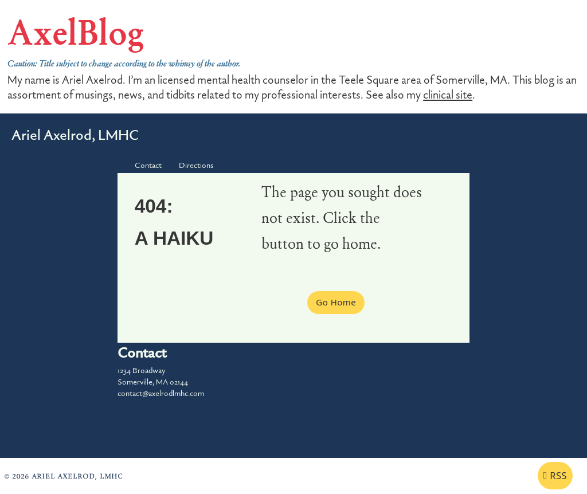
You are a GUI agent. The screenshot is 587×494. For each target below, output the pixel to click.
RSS (555, 475)
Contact (148, 165)
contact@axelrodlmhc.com (161, 393)
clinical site (447, 95)
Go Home (336, 302)
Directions (196, 165)
